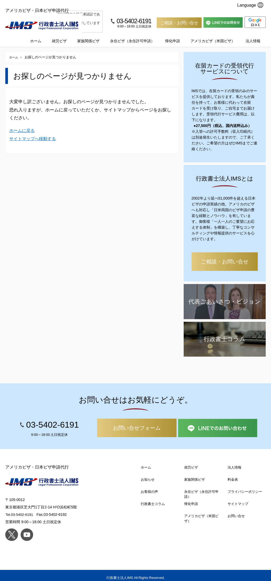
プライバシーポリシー (245, 487)
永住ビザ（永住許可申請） (132, 36)
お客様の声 (149, 487)
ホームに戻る (22, 126)
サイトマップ (238, 499)
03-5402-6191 (133, 21)
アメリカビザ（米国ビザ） (213, 36)
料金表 (233, 474)
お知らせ (148, 474)
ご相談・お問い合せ (179, 23)
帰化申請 (172, 36)
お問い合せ (236, 511)
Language (250, 5)
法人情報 (253, 36)
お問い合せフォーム (137, 423)
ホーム (35, 36)
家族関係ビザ (88, 36)
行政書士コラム (153, 499)
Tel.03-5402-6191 (19, 510)
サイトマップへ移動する (34, 133)
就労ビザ (59, 36)
